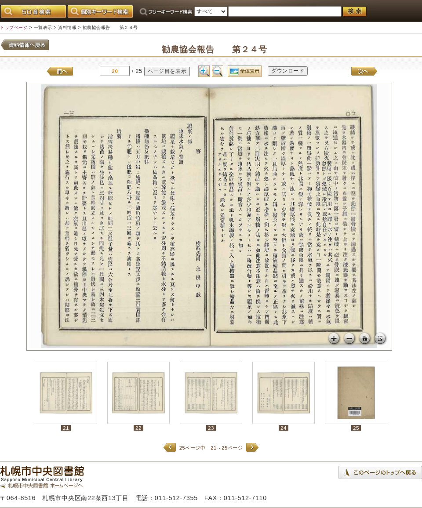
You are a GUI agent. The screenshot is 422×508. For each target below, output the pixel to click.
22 (138, 428)
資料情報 (67, 27)
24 (283, 428)
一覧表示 (43, 27)
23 (211, 428)
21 (66, 428)
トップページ (14, 27)
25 (356, 428)
